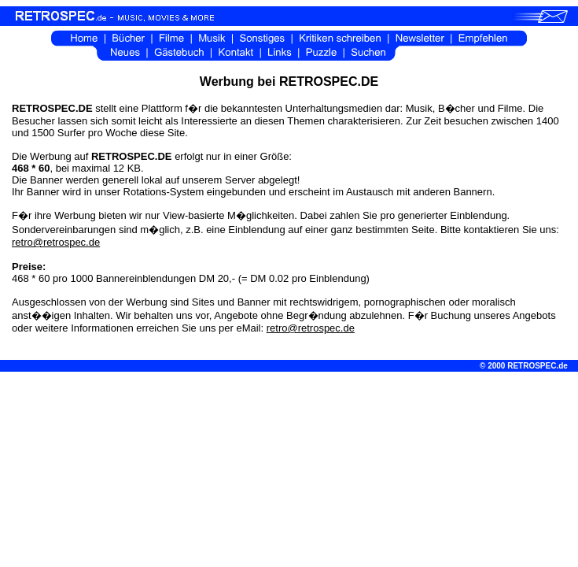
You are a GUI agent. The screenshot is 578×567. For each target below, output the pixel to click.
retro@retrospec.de (56, 242)
